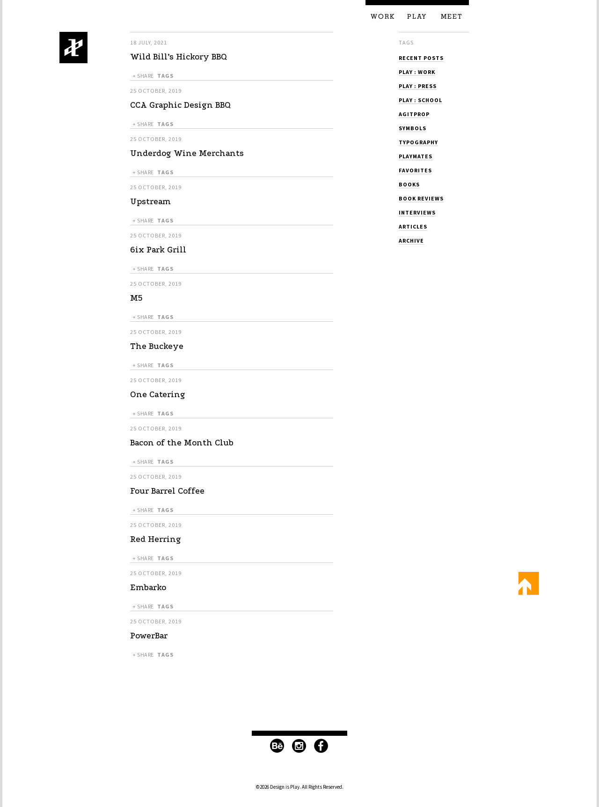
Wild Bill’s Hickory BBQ (178, 57)
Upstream (150, 202)
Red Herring (155, 539)
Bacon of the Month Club (182, 443)
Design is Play (73, 47)
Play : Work (417, 71)
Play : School (420, 100)
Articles (413, 226)
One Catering (157, 395)
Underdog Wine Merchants (187, 153)
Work (383, 17)
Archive (411, 240)
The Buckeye (156, 346)
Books (409, 184)
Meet (452, 17)
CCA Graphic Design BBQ (180, 105)
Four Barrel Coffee (167, 491)
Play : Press (418, 85)
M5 (136, 298)
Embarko (148, 587)
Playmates (415, 156)
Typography (418, 142)
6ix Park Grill (158, 250)
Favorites (415, 170)
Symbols (412, 128)
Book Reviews (421, 198)
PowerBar (149, 636)
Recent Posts (421, 57)
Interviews (417, 212)
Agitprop (414, 114)
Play (417, 17)
